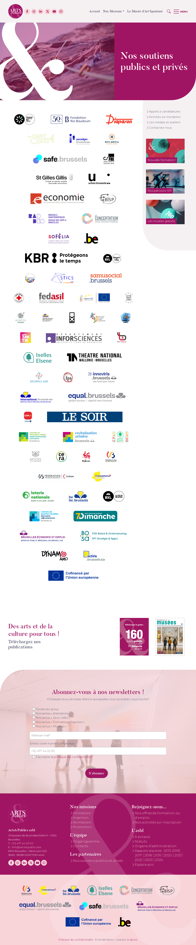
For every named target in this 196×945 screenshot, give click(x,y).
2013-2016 (171, 851)
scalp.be (132, 939)
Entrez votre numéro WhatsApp (52, 743)
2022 (139, 860)
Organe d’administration (156, 846)
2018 (148, 855)
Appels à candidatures (164, 111)
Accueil (94, 11)
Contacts (80, 846)
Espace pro (144, 864)
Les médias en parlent (164, 122)
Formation (82, 813)
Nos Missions (112, 11)
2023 (149, 860)
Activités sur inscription (165, 117)
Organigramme (86, 841)
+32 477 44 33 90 (22, 843)
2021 (177, 855)
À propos (142, 837)
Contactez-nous (160, 127)
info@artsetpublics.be (26, 847)
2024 (159, 860)
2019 (158, 855)
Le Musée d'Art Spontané (145, 11)
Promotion (82, 827)
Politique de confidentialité (75, 939)
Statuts (141, 841)
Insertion (81, 818)
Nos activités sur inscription (158, 822)
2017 (139, 855)
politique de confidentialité (73, 757)
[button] (169, 11)
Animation (82, 822)
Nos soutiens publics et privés (98, 861)
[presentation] (56, 771)
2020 (168, 855)
